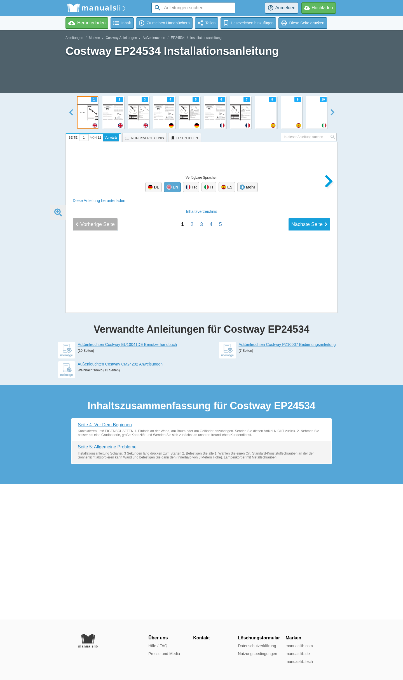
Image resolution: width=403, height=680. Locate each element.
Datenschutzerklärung (257, 646)
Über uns (158, 637)
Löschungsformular (259, 637)
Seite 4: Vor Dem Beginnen (105, 560)
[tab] (93, 136)
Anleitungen (74, 38)
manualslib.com (299, 646)
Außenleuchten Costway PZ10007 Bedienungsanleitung (287, 480)
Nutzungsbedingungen (257, 653)
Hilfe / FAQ (157, 646)
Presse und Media (164, 653)
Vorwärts (111, 137)
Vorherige (95, 412)
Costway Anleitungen (121, 38)
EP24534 (177, 38)
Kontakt (201, 637)
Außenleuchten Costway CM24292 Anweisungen (120, 499)
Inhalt (201, 399)
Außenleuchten (154, 38)
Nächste (309, 412)
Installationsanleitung (206, 38)
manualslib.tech (299, 661)
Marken (94, 38)
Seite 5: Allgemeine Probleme (107, 582)
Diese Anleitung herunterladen (99, 200)
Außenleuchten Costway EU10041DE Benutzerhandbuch (127, 480)
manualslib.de (297, 653)
